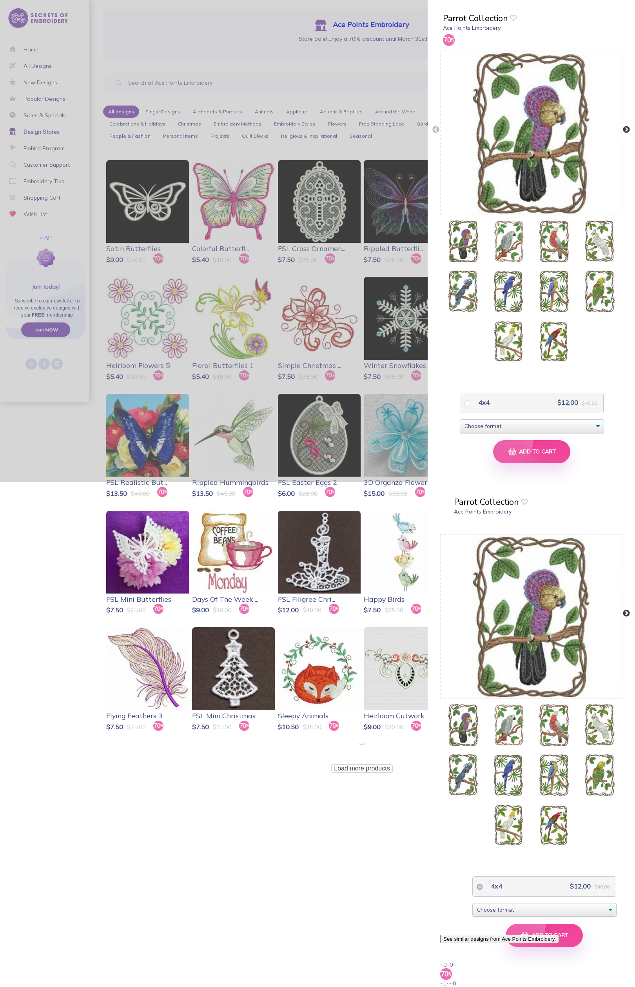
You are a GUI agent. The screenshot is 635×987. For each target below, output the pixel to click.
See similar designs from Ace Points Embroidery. (499, 939)
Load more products (362, 768)
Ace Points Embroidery (472, 27)
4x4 (483, 402)
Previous (436, 130)
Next (626, 130)
